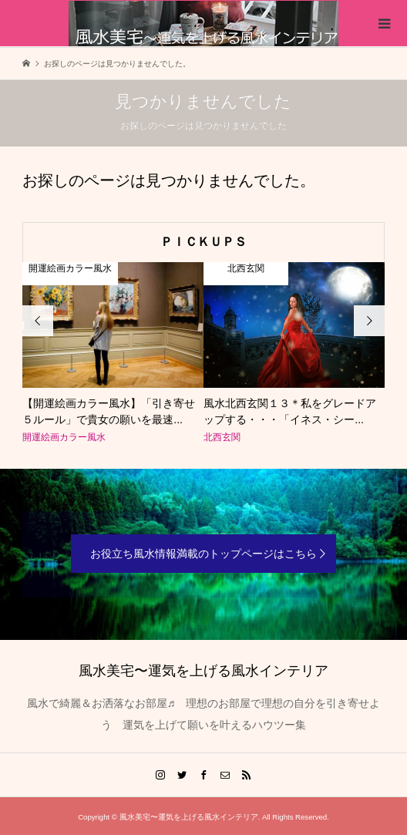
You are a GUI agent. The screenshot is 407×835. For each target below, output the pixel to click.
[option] (113, 354)
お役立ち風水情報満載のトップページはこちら (203, 553)
